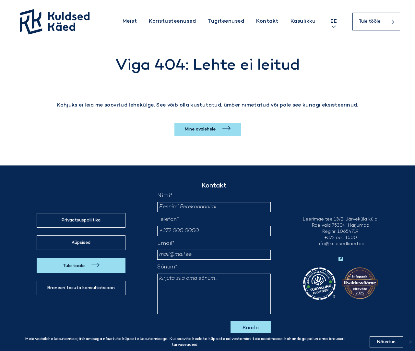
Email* (165, 243)
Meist (130, 21)
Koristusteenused (172, 21)
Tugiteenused (226, 21)
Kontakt (267, 21)
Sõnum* (167, 267)
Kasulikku (303, 21)
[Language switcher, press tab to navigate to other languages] (333, 21)
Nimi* (164, 196)
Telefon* (168, 219)
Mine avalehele (201, 129)
